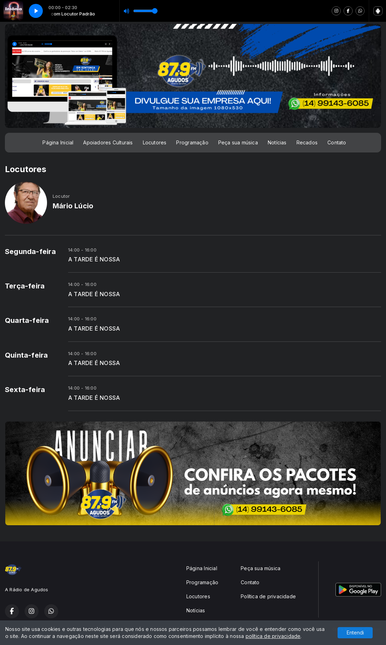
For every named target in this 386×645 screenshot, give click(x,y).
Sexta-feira (25, 389)
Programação (192, 142)
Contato (336, 142)
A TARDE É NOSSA (94, 259)
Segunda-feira (30, 251)
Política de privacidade (268, 596)
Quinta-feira (26, 355)
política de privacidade (273, 636)
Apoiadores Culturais (108, 142)
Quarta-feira (27, 320)
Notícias (277, 142)
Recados (307, 142)
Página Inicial (57, 142)
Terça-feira (25, 286)
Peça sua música (238, 142)
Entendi (355, 633)
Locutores (155, 142)
